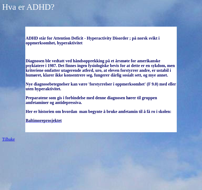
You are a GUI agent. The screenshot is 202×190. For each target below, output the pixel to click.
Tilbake (8, 139)
